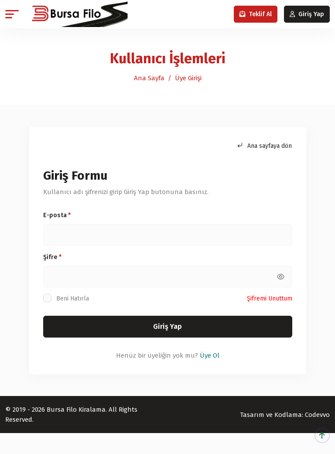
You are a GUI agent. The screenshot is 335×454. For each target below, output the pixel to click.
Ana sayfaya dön (264, 146)
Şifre (52, 257)
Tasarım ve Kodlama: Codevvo (285, 415)
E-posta (57, 215)
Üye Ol (209, 355)
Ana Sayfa (149, 78)
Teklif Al (255, 14)
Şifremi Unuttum (269, 298)
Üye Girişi (188, 78)
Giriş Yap (307, 14)
